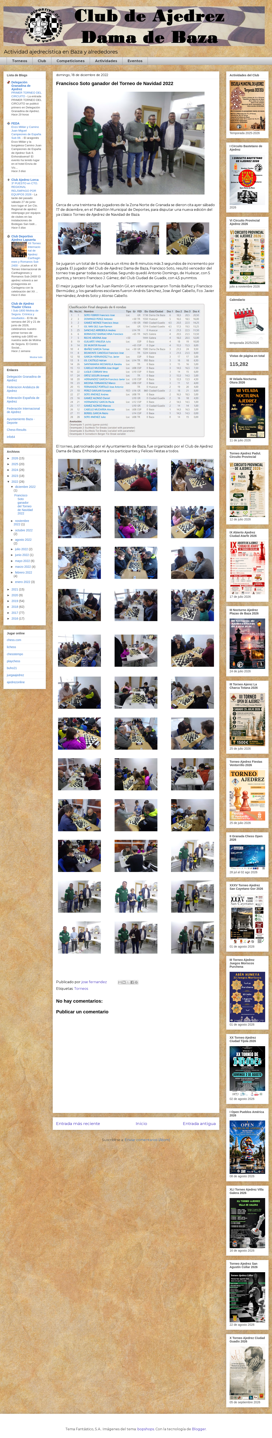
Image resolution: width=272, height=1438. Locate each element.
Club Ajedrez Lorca (25, 179)
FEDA (15, 123)
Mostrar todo (36, 357)
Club (42, 61)
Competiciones (71, 61)
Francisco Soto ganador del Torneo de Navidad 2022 (23, 504)
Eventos (135, 61)
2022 (15, 481)
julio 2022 (22, 549)
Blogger (199, 1429)
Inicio (141, 1123)
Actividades (106, 61)
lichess (11, 647)
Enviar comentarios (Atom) (147, 1140)
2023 (15, 476)
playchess (13, 661)
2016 (15, 618)
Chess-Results (16, 429)
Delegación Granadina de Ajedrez (20, 86)
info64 (11, 437)
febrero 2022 (23, 572)
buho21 (12, 668)
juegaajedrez (15, 675)
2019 (15, 601)
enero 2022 (23, 582)
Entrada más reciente (78, 1123)
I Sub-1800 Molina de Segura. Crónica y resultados (24, 314)
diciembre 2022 (25, 486)
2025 (15, 464)
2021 (15, 589)
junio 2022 (22, 555)
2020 (15, 595)
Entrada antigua (199, 1123)
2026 (15, 458)
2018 (15, 606)
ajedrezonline (16, 682)
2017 (15, 612)
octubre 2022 (24, 530)
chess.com (14, 640)
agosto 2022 (23, 539)
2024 (15, 470)
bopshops (145, 1429)
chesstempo (15, 654)
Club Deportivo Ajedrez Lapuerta (23, 238)
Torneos (19, 61)
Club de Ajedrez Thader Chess (22, 305)
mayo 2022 (23, 561)
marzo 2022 (23, 566)
